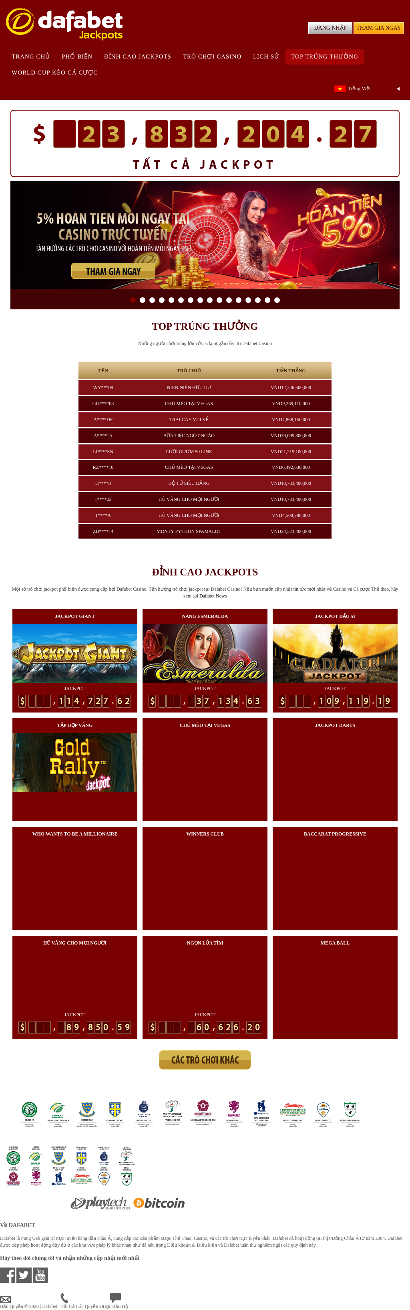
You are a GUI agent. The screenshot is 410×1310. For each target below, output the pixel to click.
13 (248, 300)
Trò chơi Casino (212, 56)
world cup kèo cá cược (55, 72)
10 (219, 300)
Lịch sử (266, 56)
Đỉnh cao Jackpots (137, 56)
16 (277, 300)
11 (229, 300)
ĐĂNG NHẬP (330, 28)
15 (267, 300)
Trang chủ (31, 56)
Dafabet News (213, 596)
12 (238, 300)
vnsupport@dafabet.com (30, 1299)
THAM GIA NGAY (378, 28)
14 (258, 300)
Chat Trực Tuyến (133, 1299)
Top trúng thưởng (324, 56)
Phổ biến (77, 56)
